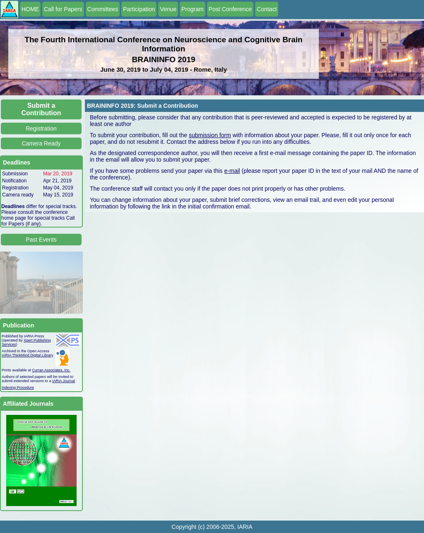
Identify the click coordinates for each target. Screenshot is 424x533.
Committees (102, 9)
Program (192, 9)
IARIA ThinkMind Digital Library (27, 355)
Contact (267, 9)
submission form (210, 135)
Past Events (41, 239)
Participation (139, 9)
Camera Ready (41, 143)
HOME (30, 9)
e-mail (232, 170)
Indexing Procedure (18, 387)
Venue (168, 9)
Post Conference (230, 9)
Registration (41, 128)
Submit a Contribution (41, 109)
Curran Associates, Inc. (51, 370)
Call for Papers (63, 9)
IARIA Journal (63, 381)
